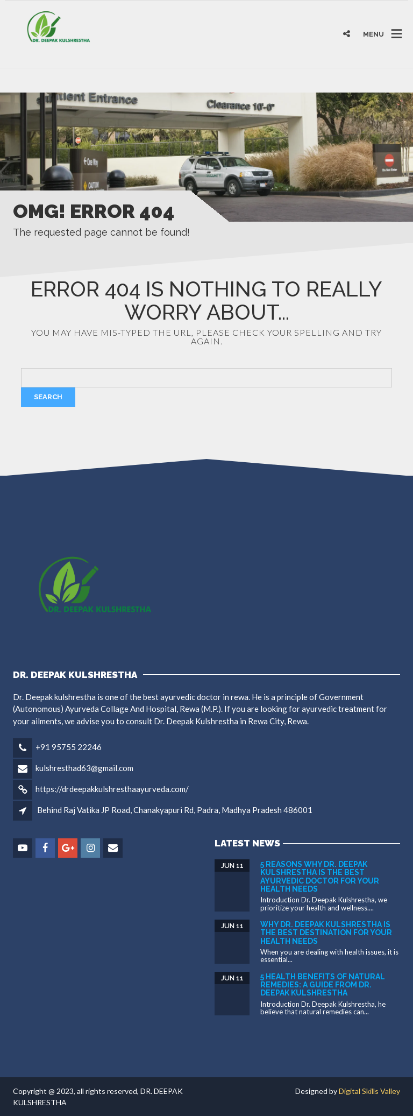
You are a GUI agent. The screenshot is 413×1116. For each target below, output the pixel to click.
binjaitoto (22, 80)
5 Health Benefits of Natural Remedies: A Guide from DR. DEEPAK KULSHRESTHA (322, 985)
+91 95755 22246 (68, 747)
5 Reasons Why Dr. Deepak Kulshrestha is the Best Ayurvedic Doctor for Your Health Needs (319, 876)
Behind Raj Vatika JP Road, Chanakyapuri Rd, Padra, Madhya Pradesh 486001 (174, 810)
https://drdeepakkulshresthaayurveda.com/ (112, 789)
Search (48, 397)
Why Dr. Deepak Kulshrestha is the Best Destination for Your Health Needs (326, 932)
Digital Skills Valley (369, 1091)
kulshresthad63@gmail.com (84, 768)
